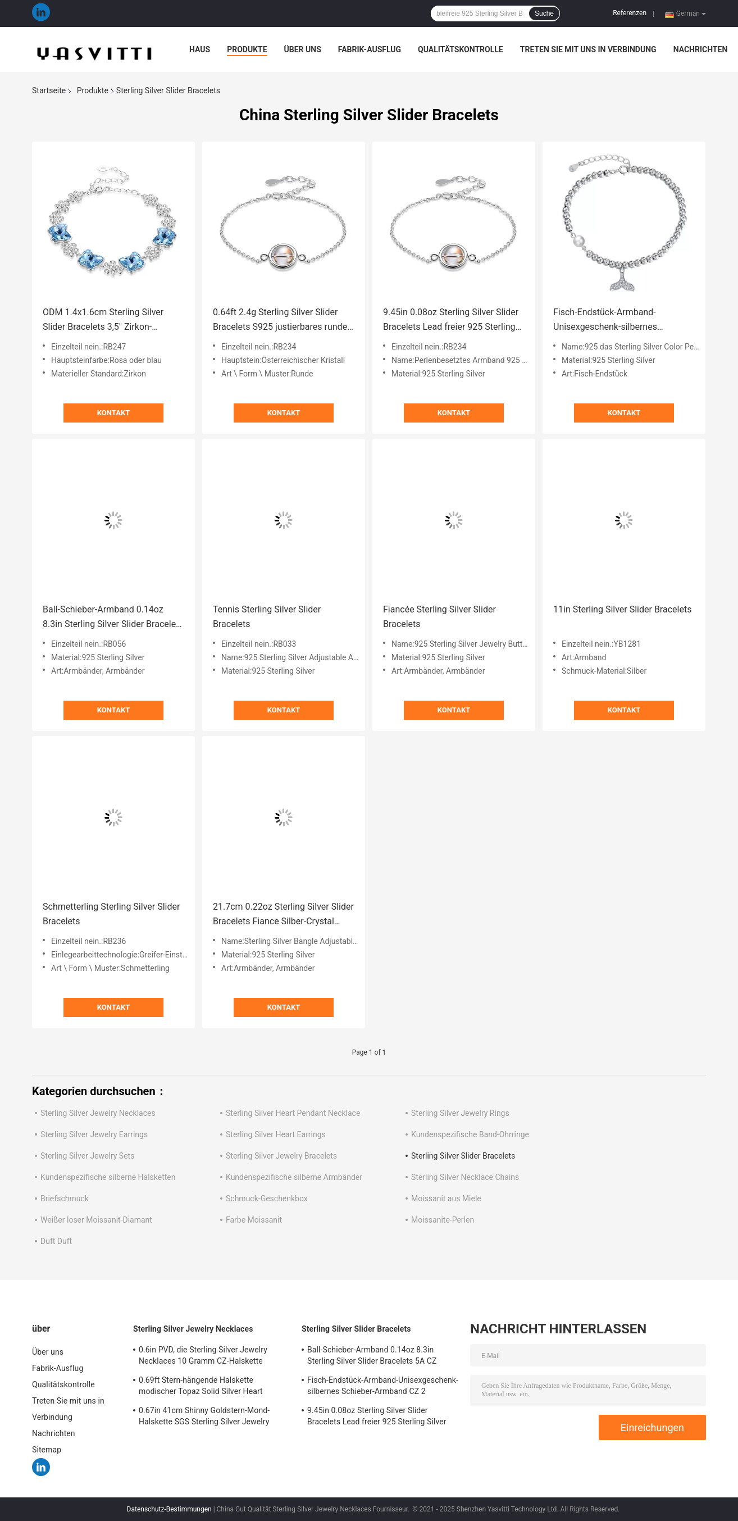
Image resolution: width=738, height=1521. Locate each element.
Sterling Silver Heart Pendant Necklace (293, 1113)
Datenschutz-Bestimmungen (169, 1509)
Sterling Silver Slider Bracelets (463, 1155)
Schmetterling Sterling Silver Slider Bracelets (111, 914)
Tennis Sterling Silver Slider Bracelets (267, 616)
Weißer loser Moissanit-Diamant (96, 1219)
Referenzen (629, 13)
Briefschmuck (64, 1198)
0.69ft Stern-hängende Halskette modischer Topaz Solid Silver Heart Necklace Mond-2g (201, 1387)
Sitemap (46, 1449)
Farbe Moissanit (254, 1219)
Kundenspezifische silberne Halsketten (108, 1177)
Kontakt (113, 412)
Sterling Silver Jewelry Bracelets (281, 1155)
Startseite (49, 90)
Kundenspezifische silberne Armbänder (294, 1177)
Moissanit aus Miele (446, 1198)
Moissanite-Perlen (442, 1219)
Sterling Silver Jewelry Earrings (94, 1134)
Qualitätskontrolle (460, 49)
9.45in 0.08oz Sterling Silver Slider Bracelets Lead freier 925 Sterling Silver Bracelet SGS (450, 320)
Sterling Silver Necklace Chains (465, 1177)
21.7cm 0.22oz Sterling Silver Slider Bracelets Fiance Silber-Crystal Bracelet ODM (283, 915)
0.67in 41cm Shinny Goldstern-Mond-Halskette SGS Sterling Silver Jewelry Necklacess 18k (204, 1417)
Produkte (247, 49)
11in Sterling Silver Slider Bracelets (622, 609)
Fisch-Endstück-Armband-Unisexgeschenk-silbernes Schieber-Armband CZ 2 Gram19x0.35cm (605, 320)
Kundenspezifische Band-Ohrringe (470, 1134)
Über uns (302, 49)
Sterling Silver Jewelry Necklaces (98, 1113)
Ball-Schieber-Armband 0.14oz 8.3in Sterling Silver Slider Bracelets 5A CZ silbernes (113, 618)
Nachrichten (700, 49)
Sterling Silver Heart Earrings (276, 1134)
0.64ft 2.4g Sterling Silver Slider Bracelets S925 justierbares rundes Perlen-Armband (282, 320)
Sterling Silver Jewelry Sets (87, 1155)
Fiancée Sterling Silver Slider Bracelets (439, 616)
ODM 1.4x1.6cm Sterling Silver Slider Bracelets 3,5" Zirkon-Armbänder (103, 320)
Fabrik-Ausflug (369, 49)
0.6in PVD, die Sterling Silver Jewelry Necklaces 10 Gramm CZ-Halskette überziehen (203, 1357)
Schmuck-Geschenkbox (267, 1198)
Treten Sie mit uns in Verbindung (588, 49)
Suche (544, 13)
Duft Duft (56, 1241)
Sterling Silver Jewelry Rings (460, 1113)
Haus (199, 49)
